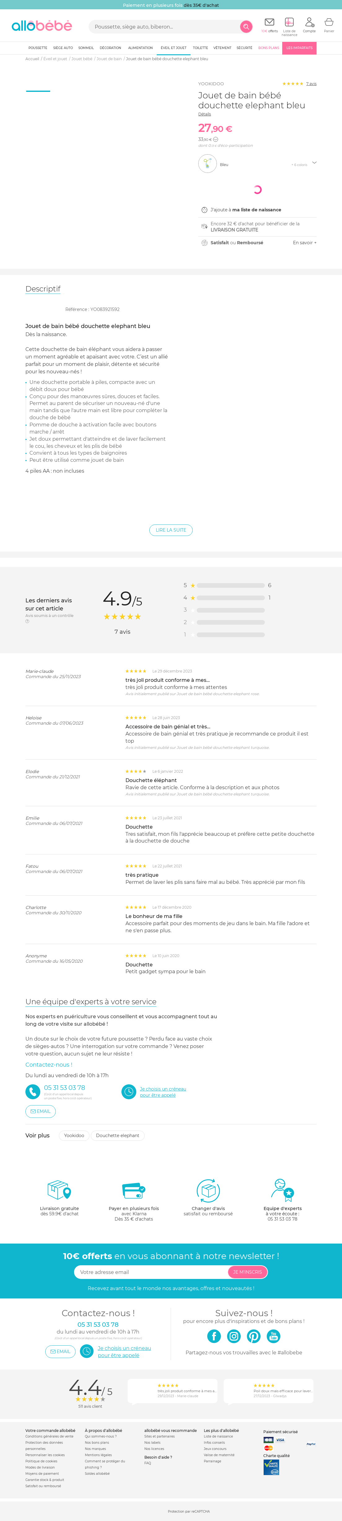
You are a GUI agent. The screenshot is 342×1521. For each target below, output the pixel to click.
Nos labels (152, 1443)
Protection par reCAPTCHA (189, 1512)
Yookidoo (74, 1135)
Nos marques (95, 1449)
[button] (215, 139)
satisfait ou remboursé (208, 1197)
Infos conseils (214, 1443)
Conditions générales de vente (49, 1436)
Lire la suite (171, 530)
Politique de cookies (41, 1461)
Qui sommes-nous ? (101, 1436)
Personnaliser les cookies (45, 1455)
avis (311, 83)
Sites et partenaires (159, 1436)
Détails (204, 114)
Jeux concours (215, 1449)
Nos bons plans (97, 1443)
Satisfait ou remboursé (43, 1486)
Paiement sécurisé (280, 1431)
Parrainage (212, 1461)
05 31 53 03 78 (282, 1219)
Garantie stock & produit (44, 1480)
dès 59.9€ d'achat (59, 1200)
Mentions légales (98, 1455)
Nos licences (154, 1449)
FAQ (147, 1463)
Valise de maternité (219, 1455)
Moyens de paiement (42, 1474)
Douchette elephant (117, 1135)
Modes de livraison (40, 1467)
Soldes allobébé (97, 1474)
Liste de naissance (218, 1436)
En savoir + (305, 242)
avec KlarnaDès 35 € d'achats (134, 1200)
